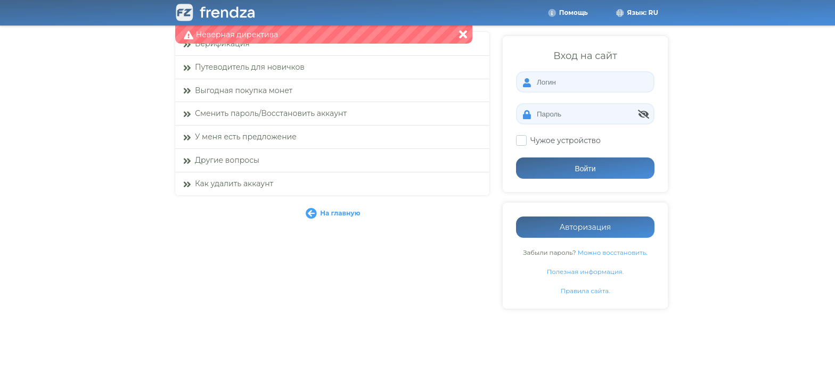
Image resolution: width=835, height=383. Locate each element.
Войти (585, 168)
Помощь (567, 13)
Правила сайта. (585, 291)
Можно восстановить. (613, 252)
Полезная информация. (585, 272)
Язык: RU (636, 13)
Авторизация (585, 227)
